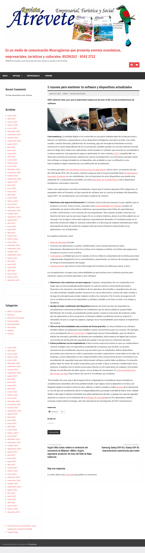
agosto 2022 (12, 264)
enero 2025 (12, 172)
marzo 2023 (12, 242)
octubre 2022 (12, 258)
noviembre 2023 (14, 217)
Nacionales (11, 333)
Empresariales (33, 82)
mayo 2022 (11, 273)
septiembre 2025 (14, 147)
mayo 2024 (11, 198)
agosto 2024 (12, 188)
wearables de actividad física (105, 186)
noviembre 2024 (14, 179)
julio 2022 (11, 267)
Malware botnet (57, 272)
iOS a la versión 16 (78, 339)
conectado (70, 481)
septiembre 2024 (14, 185)
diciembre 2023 (13, 213)
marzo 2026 (12, 128)
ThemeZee (33, 550)
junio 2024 (11, 194)
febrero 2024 (12, 207)
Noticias (17, 82)
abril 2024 (11, 201)
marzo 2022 (12, 280)
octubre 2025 (12, 144)
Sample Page (12, 538)
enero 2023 (12, 248)
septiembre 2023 (14, 223)
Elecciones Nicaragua (15, 324)
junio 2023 (11, 232)
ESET (116, 159)
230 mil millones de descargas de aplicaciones (85, 176)
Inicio (5, 82)
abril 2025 (11, 163)
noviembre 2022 (14, 255)
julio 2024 (11, 191)
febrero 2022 (12, 283)
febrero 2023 (12, 245)
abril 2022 (11, 277)
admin (65, 100)
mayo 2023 (11, 236)
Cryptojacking (56, 262)
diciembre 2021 (13, 286)
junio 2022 (11, 270)
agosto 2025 (12, 150)
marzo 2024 (12, 204)
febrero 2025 (12, 169)
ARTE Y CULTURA (14, 318)
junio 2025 (11, 156)
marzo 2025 (12, 166)
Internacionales (13, 330)
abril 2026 (11, 125)
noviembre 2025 (14, 141)
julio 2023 (11, 229)
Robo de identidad (58, 248)
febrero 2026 (12, 131)
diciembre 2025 (13, 137)
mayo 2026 (11, 122)
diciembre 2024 (13, 175)
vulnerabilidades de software (109, 212)
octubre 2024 (12, 182)
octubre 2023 (12, 220)
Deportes (11, 321)
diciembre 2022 (13, 251)
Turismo (48, 82)
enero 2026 (12, 134)
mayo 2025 (11, 160)
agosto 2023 (12, 226)
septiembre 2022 (14, 261)
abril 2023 (11, 239)
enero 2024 (12, 210)
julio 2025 (11, 153)
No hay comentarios (78, 100)
